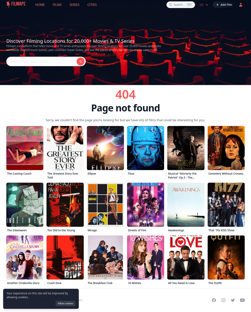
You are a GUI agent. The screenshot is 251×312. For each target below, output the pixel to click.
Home (40, 5)
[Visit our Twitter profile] (233, 300)
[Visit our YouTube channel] (242, 300)
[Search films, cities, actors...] (180, 4)
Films (57, 5)
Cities (92, 5)
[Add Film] (224, 5)
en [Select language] (204, 5)
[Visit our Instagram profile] (223, 300)
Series (75, 5)
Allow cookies (65, 303)
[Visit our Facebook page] (214, 300)
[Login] (240, 4)
